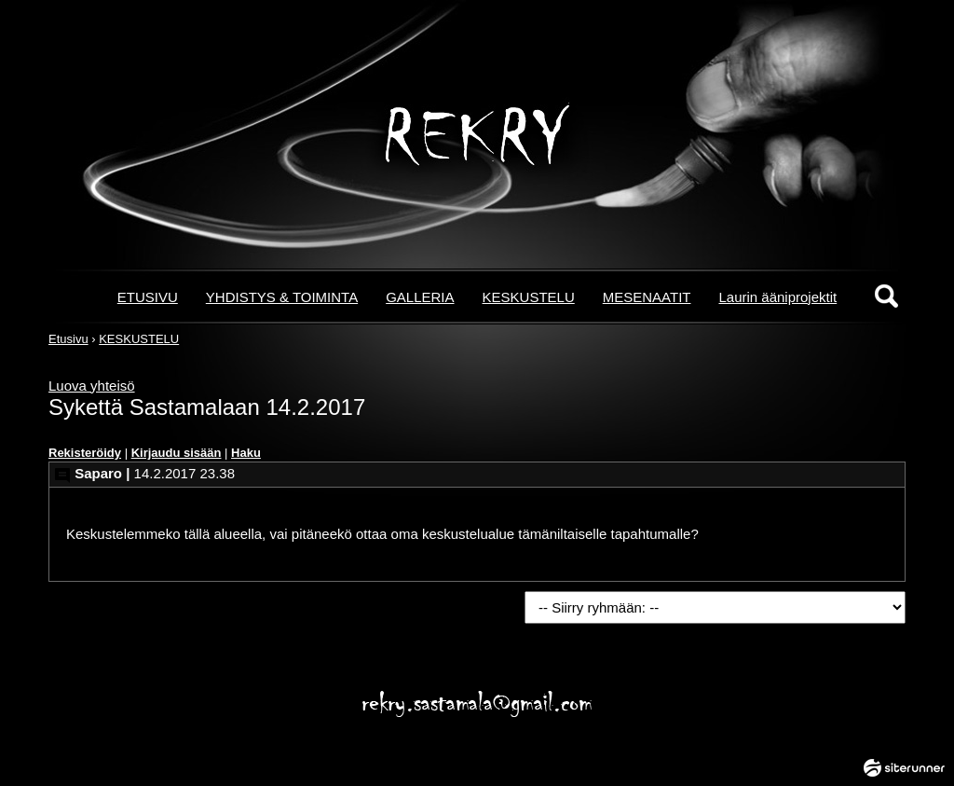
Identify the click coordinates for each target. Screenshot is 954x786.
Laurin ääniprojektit (777, 297)
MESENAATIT (647, 297)
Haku (246, 453)
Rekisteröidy (84, 453)
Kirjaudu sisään (176, 453)
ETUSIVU (147, 297)
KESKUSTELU (529, 297)
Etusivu (68, 339)
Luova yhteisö (91, 385)
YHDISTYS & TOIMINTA (282, 297)
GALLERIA (420, 297)
